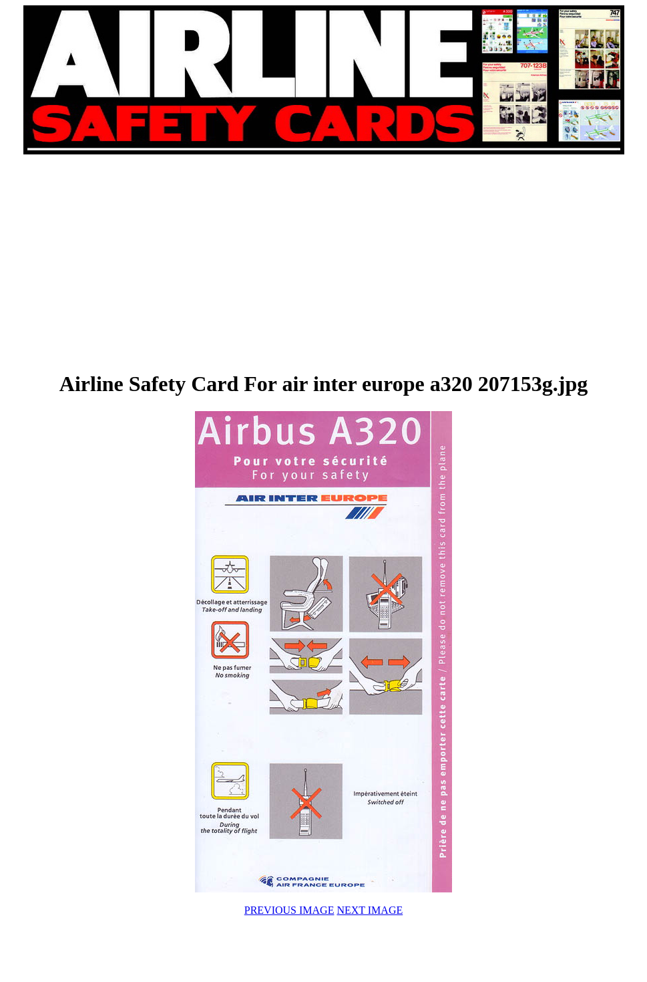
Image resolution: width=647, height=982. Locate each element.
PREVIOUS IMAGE (289, 910)
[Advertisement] (173, 262)
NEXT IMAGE (370, 910)
